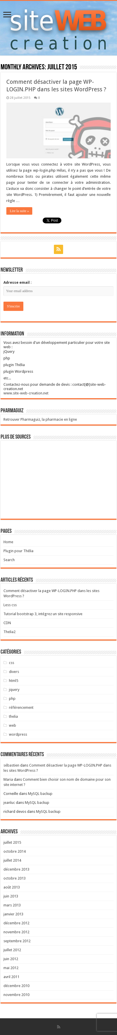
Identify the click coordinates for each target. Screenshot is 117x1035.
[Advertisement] (58, 480)
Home (8, 542)
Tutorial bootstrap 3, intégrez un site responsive (42, 614)
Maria (8, 779)
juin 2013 (10, 896)
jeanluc (9, 802)
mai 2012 (10, 968)
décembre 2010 (16, 986)
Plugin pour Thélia (18, 551)
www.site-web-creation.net (25, 393)
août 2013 (11, 887)
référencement (21, 707)
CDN (7, 623)
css (11, 663)
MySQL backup (40, 793)
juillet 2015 (12, 842)
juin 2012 (10, 959)
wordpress (18, 734)
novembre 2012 (16, 932)
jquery (14, 689)
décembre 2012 (16, 923)
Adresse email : (17, 282)
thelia (13, 716)
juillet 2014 (12, 860)
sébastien (11, 765)
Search (9, 560)
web (12, 725)
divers (14, 671)
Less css (10, 605)
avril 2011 (11, 977)
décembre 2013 (16, 869)
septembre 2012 (17, 941)
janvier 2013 (13, 914)
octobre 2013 (14, 878)
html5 (13, 680)
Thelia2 (9, 632)
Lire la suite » (19, 211)
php (12, 698)
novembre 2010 (16, 995)
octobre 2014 (14, 851)
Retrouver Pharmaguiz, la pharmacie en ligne (40, 419)
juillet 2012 (12, 950)
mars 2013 (12, 905)
